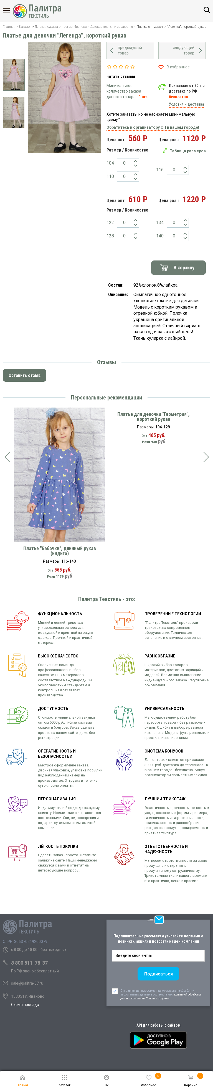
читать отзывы (120, 76)
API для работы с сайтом (158, 1025)
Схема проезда (25, 1004)
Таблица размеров (188, 151)
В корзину (184, 267)
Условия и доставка (186, 104)
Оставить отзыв (24, 375)
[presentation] (7, 457)
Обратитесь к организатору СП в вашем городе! (152, 127)
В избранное (178, 67)
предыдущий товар (130, 50)
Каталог (11, 10)
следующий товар (183, 50)
